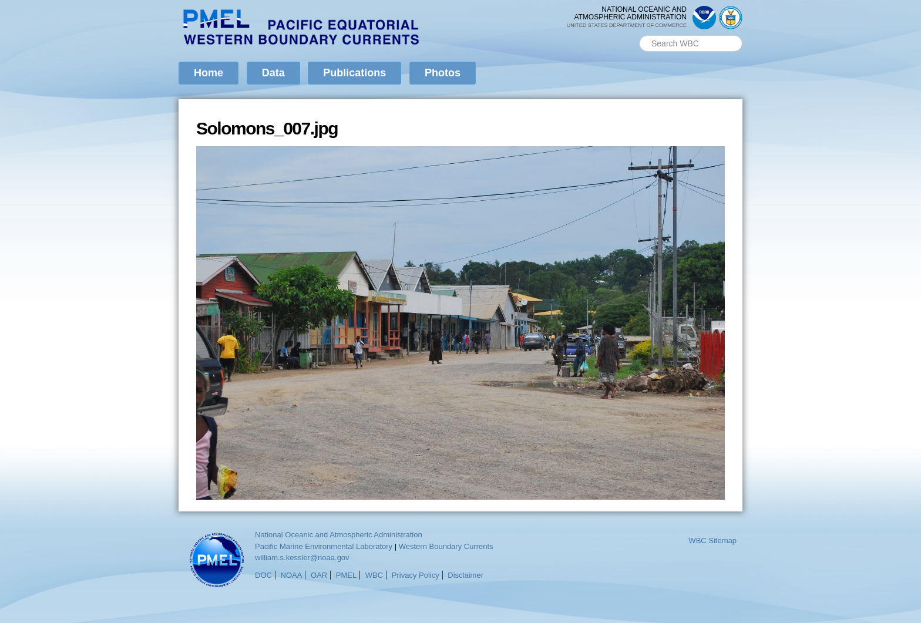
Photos (442, 73)
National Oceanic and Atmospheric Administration (338, 534)
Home (208, 73)
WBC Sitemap (712, 540)
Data (273, 73)
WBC (374, 575)
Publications (354, 73)
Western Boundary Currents (446, 546)
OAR (319, 575)
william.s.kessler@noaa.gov (302, 557)
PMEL (346, 575)
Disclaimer (465, 575)
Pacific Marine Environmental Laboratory (323, 546)
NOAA (291, 575)
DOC (263, 575)
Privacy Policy (415, 575)
